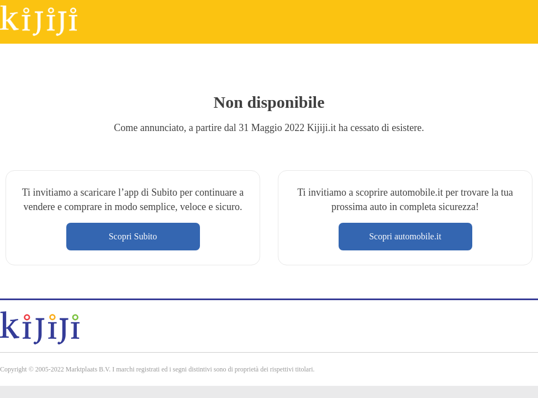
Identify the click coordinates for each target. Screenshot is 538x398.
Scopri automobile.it (405, 236)
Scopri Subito (133, 236)
